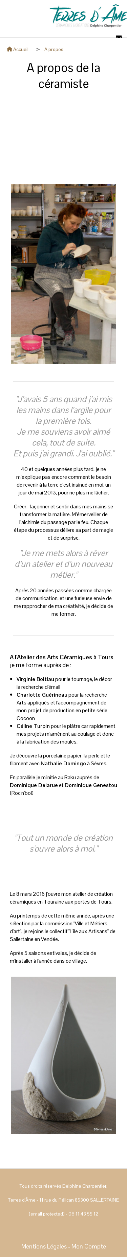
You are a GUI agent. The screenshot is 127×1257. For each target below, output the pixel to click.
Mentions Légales (44, 1246)
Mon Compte (88, 1246)
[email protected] (47, 1214)
